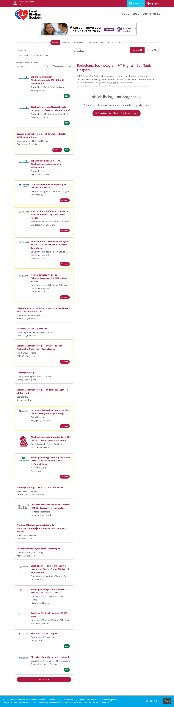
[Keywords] (44, 50)
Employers (153, 3)
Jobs (136, 13)
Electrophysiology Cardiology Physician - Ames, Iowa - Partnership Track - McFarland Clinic (50, 460)
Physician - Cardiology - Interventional (50, 657)
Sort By (20, 66)
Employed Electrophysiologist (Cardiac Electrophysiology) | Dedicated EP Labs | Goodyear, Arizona (42, 528)
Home (125, 13)
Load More (44, 679)
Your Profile (151, 13)
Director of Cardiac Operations (32, 328)
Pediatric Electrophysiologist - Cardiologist (38, 548)
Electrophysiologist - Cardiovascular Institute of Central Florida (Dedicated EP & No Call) (50, 569)
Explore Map (78, 42)
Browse (65, 42)
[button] (152, 50)
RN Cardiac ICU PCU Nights (44, 633)
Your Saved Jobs (114, 42)
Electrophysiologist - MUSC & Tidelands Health (40, 487)
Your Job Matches (96, 42)
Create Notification (62, 66)
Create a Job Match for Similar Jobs (116, 113)
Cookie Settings (153, 701)
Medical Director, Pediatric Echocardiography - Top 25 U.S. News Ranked (49, 278)
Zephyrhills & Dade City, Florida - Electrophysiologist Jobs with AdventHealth (47, 164)
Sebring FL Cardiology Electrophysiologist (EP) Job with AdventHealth (47, 80)
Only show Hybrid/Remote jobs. (33, 55)
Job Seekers (136, 3)
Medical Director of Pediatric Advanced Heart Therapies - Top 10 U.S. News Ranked (50, 214)
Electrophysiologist (27, 372)
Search (55, 42)
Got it (167, 701)
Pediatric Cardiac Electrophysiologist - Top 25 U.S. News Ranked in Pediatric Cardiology (50, 244)
